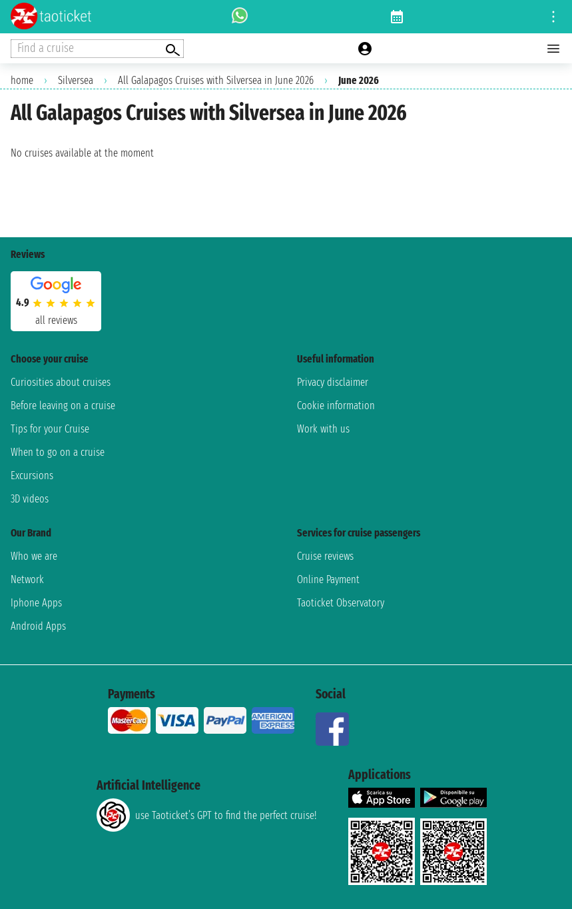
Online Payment (328, 579)
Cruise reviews (325, 556)
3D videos (30, 498)
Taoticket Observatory (340, 602)
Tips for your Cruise (50, 429)
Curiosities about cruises (61, 382)
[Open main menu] (553, 49)
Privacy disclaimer (332, 382)
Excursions (32, 475)
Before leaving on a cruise (63, 405)
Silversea (75, 80)
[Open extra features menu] (97, 48)
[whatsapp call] (240, 16)
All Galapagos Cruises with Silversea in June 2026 (216, 80)
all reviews (56, 320)
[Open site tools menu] (553, 17)
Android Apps (38, 626)
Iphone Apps (36, 602)
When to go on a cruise (58, 452)
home (22, 80)
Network (27, 579)
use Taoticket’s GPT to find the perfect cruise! (206, 815)
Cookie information (336, 405)
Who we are (34, 556)
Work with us (323, 429)
